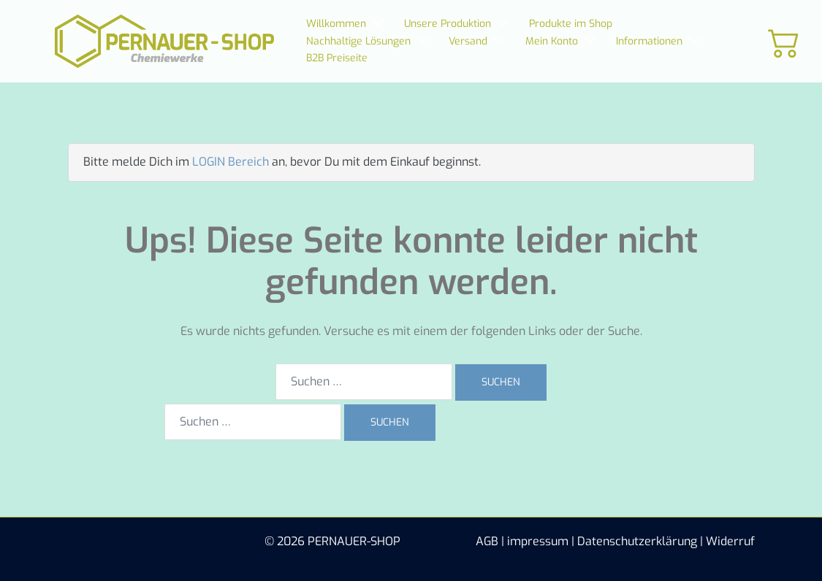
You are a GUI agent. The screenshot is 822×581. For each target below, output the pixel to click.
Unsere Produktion (447, 24)
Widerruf (730, 541)
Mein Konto (551, 41)
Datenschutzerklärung (637, 541)
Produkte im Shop (570, 24)
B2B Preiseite (337, 58)
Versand (468, 41)
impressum (537, 541)
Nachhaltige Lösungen (358, 41)
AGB (487, 541)
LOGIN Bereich (230, 161)
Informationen (649, 41)
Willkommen (336, 24)
